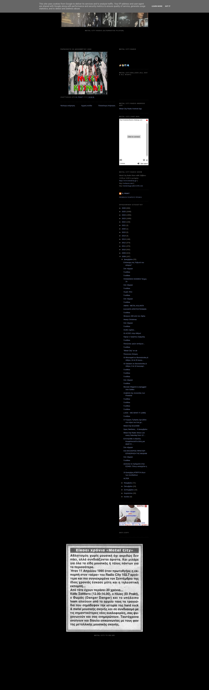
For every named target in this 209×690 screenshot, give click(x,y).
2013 (124, 239)
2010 (124, 250)
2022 (124, 222)
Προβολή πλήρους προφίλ (130, 197)
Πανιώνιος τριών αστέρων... (134, 344)
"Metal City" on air (130, 351)
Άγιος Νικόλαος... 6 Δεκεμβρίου (135, 429)
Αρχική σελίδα (86, 106)
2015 (124, 232)
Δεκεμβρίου (128, 259)
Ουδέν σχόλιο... (129, 330)
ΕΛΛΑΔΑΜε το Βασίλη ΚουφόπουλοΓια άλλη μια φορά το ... (134, 441)
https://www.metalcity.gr (127, 181)
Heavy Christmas (130, 319)
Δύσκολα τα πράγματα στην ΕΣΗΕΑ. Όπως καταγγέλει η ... (135, 466)
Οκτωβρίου (128, 486)
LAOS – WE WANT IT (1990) (134, 413)
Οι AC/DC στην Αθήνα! (132, 333)
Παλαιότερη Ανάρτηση (106, 106)
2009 (124, 253)
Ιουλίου (127, 497)
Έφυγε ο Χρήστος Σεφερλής (134, 337)
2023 (124, 218)
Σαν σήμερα (128, 269)
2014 (124, 236)
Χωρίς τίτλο (127, 292)
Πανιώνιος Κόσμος (130, 354)
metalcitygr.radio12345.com (133, 186)
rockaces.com (128, 183)
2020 (124, 229)
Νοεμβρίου (128, 483)
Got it (167, 6)
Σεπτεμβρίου (129, 490)
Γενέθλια (126, 272)
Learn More (157, 6)
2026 (124, 208)
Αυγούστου (128, 493)
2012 (124, 243)
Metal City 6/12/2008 (131, 426)
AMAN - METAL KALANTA (133, 306)
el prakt (126, 193)
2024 (124, 215)
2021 (124, 225)
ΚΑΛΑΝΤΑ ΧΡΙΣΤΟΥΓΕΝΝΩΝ (134, 309)
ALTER (126, 478)
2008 (124, 256)
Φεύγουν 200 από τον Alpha (134, 316)
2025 (124, 212)
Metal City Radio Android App (130, 109)
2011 (124, 246)
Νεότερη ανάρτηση (68, 106)
